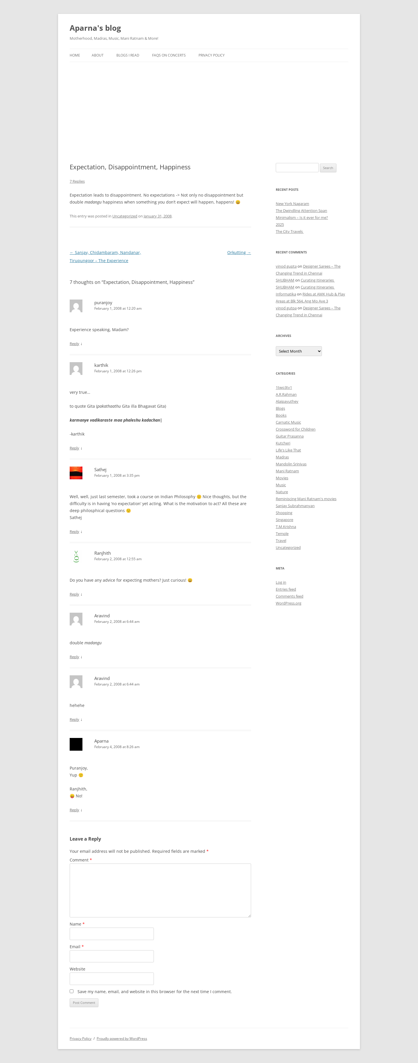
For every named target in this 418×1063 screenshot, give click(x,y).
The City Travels (290, 231)
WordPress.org (288, 603)
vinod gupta (286, 266)
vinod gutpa (286, 308)
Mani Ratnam (287, 471)
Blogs (280, 408)
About (98, 55)
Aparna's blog (95, 28)
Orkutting (239, 252)
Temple (282, 533)
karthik (101, 365)
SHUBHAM (285, 280)
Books (281, 415)
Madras (282, 457)
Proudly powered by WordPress (122, 1038)
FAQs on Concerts (169, 55)
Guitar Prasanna (290, 436)
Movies (282, 477)
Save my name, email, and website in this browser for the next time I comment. (155, 991)
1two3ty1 (284, 387)
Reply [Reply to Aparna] (74, 809)
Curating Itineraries (318, 280)
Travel (281, 540)
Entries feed (286, 589)
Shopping (284, 512)
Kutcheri (283, 443)
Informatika (286, 294)
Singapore (284, 519)
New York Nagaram (292, 203)
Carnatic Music (288, 422)
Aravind (102, 615)
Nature (282, 491)
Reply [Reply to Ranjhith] (74, 594)
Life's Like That (288, 450)
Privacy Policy (212, 55)
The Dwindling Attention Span (301, 210)
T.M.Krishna (286, 526)
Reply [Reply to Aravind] (74, 656)
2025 (280, 224)
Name (77, 924)
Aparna (101, 741)
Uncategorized (124, 216)
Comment (81, 860)
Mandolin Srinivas (291, 464)
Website (77, 969)
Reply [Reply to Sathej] (74, 531)
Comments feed (289, 596)
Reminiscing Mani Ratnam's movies (306, 498)
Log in (281, 582)
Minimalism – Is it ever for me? (302, 217)
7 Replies (77, 181)
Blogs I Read (127, 55)
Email (77, 946)
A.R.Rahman (286, 394)
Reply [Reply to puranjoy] (74, 343)
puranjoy (103, 302)
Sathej (100, 469)
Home (75, 55)
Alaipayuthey (287, 401)
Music (281, 484)
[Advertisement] (209, 105)
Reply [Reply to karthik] (74, 448)
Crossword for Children (296, 429)
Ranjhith (102, 553)
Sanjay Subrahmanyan (295, 505)
